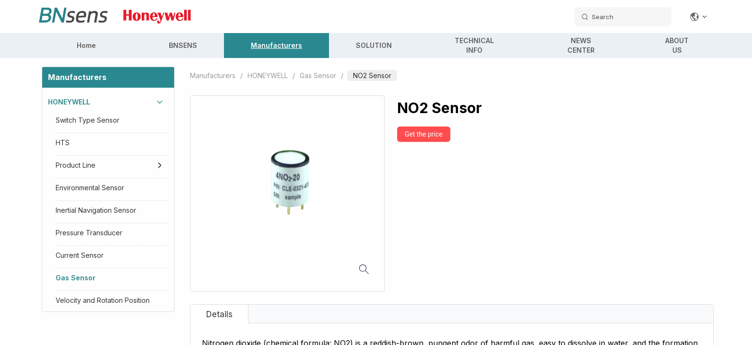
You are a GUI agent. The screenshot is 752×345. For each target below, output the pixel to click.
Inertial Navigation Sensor (96, 210)
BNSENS (183, 45)
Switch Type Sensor (87, 120)
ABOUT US (677, 45)
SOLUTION (374, 45)
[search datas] (623, 16)
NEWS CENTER (581, 45)
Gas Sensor (75, 278)
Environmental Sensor (90, 188)
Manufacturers (276, 45)
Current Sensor (80, 255)
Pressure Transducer (89, 233)
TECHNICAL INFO (474, 45)
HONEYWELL (69, 102)
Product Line (75, 165)
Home (86, 45)
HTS (63, 142)
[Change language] (699, 17)
